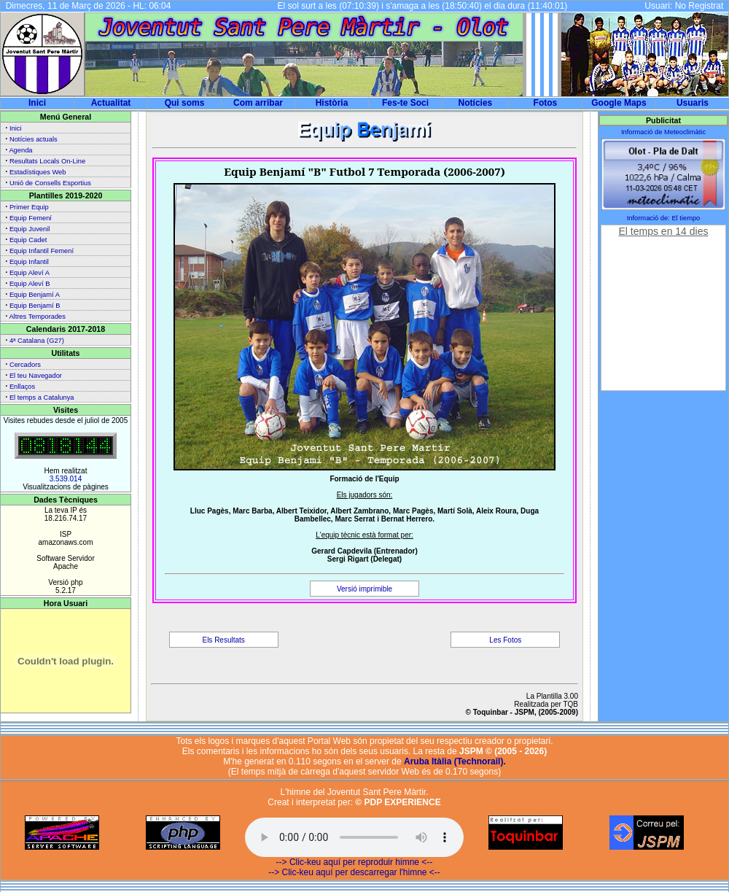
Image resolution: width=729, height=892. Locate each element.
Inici (37, 103)
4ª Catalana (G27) (36, 340)
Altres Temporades (37, 316)
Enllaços (22, 386)
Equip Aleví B (29, 283)
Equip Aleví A (29, 272)
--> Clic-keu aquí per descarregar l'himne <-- (354, 872)
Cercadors (25, 364)
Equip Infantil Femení (41, 251)
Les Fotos (505, 640)
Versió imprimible (364, 589)
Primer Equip (29, 207)
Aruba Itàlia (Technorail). (455, 761)
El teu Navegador (35, 375)
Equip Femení (30, 218)
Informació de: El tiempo (664, 218)
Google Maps (618, 103)
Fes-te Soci (405, 103)
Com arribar (258, 103)
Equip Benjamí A (34, 294)
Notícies (476, 103)
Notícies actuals (33, 139)
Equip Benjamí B (34, 305)
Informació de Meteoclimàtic (663, 132)
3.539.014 (66, 479)
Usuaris (693, 103)
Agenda (20, 150)
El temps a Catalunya (41, 397)
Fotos (546, 103)
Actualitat (111, 103)
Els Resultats (223, 640)
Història (332, 103)
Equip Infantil (29, 261)
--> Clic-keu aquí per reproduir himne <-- (354, 862)
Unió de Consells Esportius (50, 183)
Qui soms (185, 103)
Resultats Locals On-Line (47, 161)
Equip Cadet (28, 240)
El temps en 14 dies (664, 231)
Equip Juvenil (29, 229)
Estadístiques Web (37, 172)
